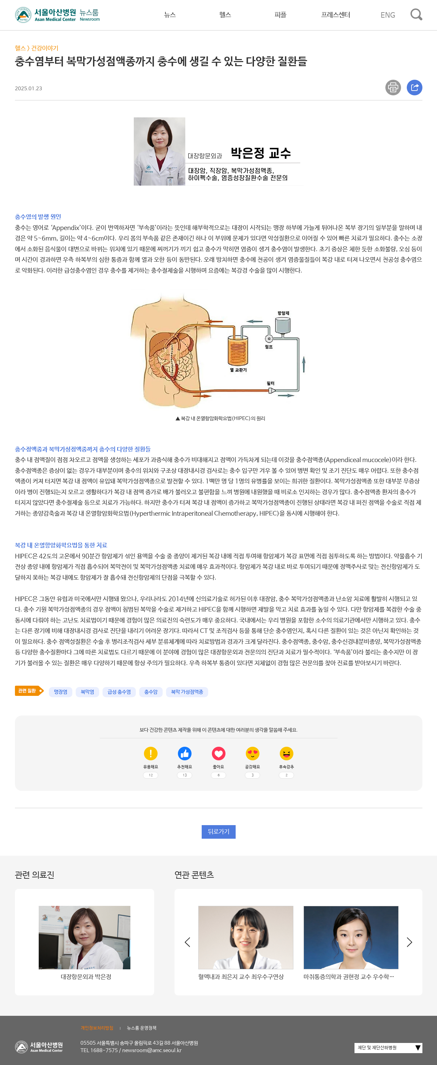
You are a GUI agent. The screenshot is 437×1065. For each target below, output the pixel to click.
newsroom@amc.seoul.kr (152, 1050)
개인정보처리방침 (97, 1028)
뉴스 (170, 15)
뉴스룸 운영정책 (142, 1028)
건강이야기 (44, 48)
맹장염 (60, 692)
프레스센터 (335, 15)
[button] (405, 945)
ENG (388, 15)
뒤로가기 (219, 832)
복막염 (87, 692)
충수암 (151, 692)
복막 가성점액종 (187, 692)
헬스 (225, 15)
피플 (280, 15)
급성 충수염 (119, 692)
